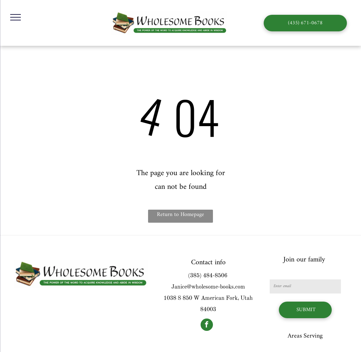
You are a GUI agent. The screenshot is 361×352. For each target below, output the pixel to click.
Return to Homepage (180, 215)
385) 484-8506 (208, 276)
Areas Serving (305, 336)
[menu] (15, 17)
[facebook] (207, 326)
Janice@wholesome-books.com (208, 287)
